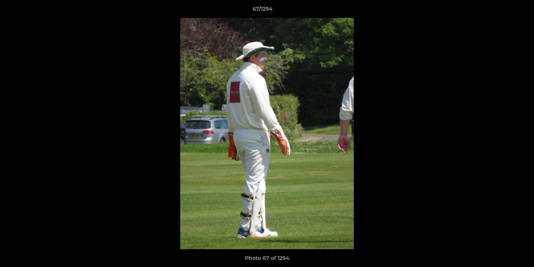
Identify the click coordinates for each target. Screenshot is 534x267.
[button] (502, 10)
